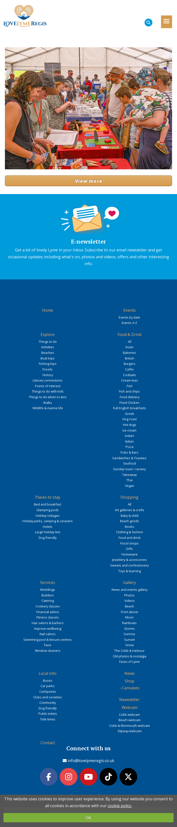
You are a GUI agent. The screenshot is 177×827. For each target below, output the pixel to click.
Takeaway (129, 474)
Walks (47, 402)
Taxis (47, 645)
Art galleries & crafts (129, 510)
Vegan (129, 485)
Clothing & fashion (129, 532)
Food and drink (129, 537)
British (129, 358)
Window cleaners (47, 650)
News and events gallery (130, 589)
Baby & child (129, 515)
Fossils (48, 369)
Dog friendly (48, 537)
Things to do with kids (48, 391)
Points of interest (47, 386)
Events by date (129, 317)
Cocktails (129, 375)
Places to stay (47, 497)
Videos (129, 600)
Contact (48, 742)
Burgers (129, 363)
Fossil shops (129, 543)
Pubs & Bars (129, 452)
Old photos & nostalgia (129, 656)
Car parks (48, 686)
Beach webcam (129, 720)
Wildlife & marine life (47, 408)
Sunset (129, 639)
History (48, 375)
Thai (129, 480)
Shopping (129, 497)
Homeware (129, 554)
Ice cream (129, 430)
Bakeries (129, 352)
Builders (48, 595)
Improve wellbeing (47, 628)
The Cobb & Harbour (129, 650)
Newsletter (129, 699)
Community (47, 702)
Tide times (47, 719)
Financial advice (47, 612)
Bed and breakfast (47, 504)
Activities (47, 347)
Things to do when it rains (48, 397)
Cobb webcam (129, 714)
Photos (129, 595)
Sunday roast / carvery (129, 469)
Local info (48, 673)
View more (88, 181)
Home (47, 310)
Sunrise (129, 634)
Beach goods (129, 521)
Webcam (129, 707)
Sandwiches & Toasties (129, 458)
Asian (129, 347)
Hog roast (129, 419)
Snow (129, 645)
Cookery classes (48, 606)
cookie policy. (120, 805)
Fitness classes (47, 617)
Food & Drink (130, 334)
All (129, 341)
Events (129, 310)
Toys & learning (129, 571)
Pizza (129, 446)
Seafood (129, 463)
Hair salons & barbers (48, 623)
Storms (129, 628)
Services (47, 582)
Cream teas (129, 380)
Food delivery (129, 397)
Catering (48, 600)
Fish (130, 386)
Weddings (47, 589)
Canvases (130, 688)
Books (129, 526)
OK (88, 817)
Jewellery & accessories (129, 559)
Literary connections (47, 380)
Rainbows (129, 623)
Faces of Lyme (129, 661)
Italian (129, 441)
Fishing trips (48, 363)
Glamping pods (47, 510)
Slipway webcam (130, 731)
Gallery (129, 582)
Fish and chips (129, 391)
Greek (129, 413)
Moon (129, 617)
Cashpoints (47, 691)
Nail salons (48, 634)
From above (129, 612)
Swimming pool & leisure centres (47, 639)
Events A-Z (129, 323)
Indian (129, 435)
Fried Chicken (129, 402)
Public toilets (47, 713)
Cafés (129, 369)
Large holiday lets (47, 532)
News (129, 673)
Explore (48, 334)
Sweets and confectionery (129, 565)
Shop (129, 681)
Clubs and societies (47, 697)
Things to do (48, 341)
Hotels (47, 526)
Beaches (47, 352)
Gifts (129, 548)
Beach (129, 606)
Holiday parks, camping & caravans (47, 521)
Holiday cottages (48, 515)
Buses (47, 680)
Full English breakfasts (129, 408)
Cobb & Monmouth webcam (129, 725)
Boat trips (48, 358)
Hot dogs (129, 424)
